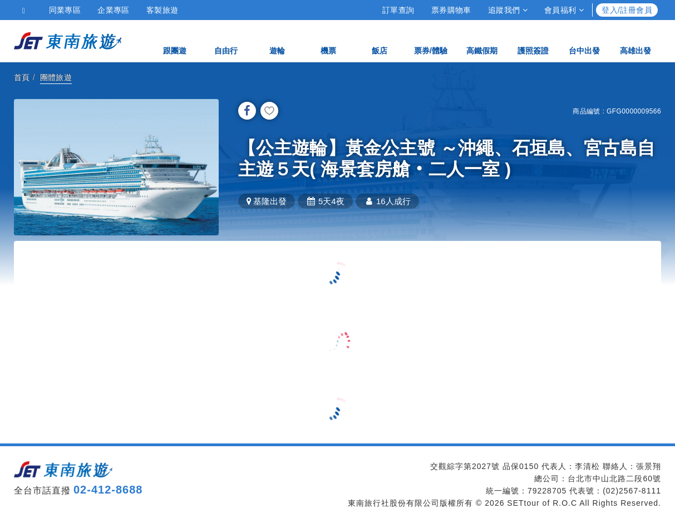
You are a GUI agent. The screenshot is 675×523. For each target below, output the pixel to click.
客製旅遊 (162, 10)
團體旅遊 (56, 77)
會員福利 (564, 10)
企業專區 (113, 10)
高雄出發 (635, 40)
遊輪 (277, 40)
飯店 (379, 40)
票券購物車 (451, 10)
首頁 (22, 77)
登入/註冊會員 (627, 10)
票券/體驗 (430, 40)
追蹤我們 (508, 10)
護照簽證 (533, 40)
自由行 (226, 40)
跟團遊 (174, 40)
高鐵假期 (481, 40)
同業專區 (65, 10)
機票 (328, 40)
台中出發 (584, 40)
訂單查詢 (398, 10)
